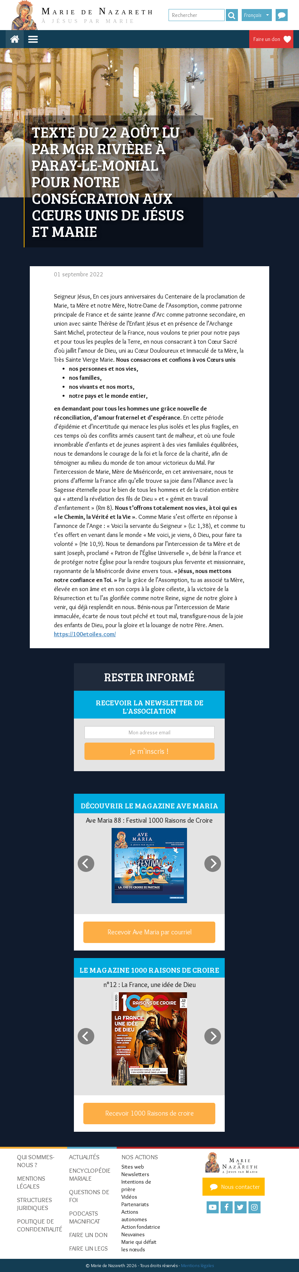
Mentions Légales (31, 1182)
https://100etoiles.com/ (85, 634)
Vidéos (129, 1196)
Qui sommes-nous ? (35, 1161)
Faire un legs (88, 1248)
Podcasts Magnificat (84, 1217)
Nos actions (139, 1157)
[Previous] (86, 863)
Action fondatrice (140, 1226)
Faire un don (266, 39)
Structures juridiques (34, 1203)
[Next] (212, 863)
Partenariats (135, 1204)
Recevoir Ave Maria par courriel (149, 932)
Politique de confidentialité (39, 1225)
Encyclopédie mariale (89, 1174)
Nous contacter (234, 1187)
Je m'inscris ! (149, 751)
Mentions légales (197, 1265)
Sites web (132, 1166)
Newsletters (135, 1174)
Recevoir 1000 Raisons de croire (149, 1113)
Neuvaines (133, 1234)
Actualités (84, 1157)
